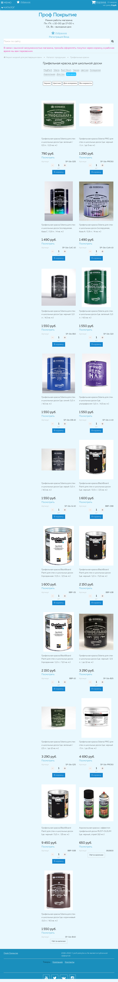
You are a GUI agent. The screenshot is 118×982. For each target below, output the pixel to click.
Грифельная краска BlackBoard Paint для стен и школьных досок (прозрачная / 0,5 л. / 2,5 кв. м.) (57, 573)
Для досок (71, 74)
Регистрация (56, 37)
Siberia (56, 70)
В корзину (59, 172)
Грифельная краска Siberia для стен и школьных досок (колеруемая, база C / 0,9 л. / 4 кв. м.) (58, 228)
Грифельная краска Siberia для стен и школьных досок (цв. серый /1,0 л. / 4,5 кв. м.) (58, 486)
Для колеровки (70, 83)
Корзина (101, 2)
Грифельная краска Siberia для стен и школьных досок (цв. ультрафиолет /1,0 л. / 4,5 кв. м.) (96, 400)
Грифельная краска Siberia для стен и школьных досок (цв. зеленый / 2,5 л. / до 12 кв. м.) (58, 745)
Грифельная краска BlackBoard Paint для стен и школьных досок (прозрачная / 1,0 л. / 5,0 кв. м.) (57, 659)
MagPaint (48, 70)
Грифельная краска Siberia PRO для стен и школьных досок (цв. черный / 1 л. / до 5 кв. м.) (96, 142)
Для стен (61, 74)
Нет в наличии (96, 855)
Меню (6, 2)
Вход (66, 37)
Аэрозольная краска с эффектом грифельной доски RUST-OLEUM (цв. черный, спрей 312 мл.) (95, 831)
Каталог (8, 7)
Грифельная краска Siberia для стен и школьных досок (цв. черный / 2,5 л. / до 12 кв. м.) (96, 659)
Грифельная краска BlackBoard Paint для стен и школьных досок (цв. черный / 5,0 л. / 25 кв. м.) (57, 831)
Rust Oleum (66, 70)
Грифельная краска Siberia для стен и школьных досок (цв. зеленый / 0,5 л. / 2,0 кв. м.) (58, 142)
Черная (76, 70)
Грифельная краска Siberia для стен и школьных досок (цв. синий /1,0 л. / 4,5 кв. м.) (58, 400)
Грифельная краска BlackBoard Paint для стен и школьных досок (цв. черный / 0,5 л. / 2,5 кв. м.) (95, 486)
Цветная (84, 70)
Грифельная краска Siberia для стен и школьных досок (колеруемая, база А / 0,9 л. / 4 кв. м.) (96, 228)
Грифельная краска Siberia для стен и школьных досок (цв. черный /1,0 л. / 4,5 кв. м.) (58, 314)
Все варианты (85, 83)
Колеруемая (95, 70)
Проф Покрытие (11, 953)
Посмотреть (48, 157)
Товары (46, 962)
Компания (58, 962)
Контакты (69, 962)
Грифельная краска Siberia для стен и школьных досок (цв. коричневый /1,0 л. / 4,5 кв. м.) (58, 917)
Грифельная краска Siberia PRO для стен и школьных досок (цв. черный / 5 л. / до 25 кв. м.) (96, 745)
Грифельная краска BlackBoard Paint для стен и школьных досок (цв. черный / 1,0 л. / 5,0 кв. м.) (95, 573)
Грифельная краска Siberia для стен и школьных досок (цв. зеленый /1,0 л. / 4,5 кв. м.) (96, 314)
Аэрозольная (49, 74)
